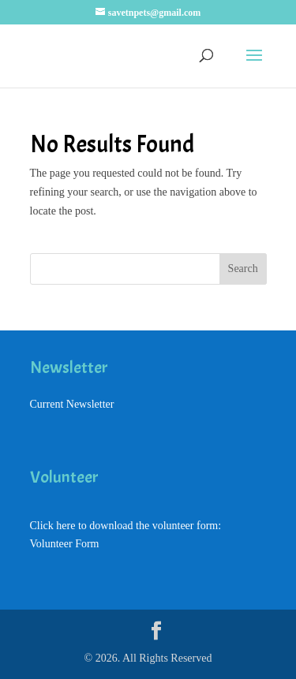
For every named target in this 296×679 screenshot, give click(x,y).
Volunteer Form (64, 544)
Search (243, 268)
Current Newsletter (72, 404)
